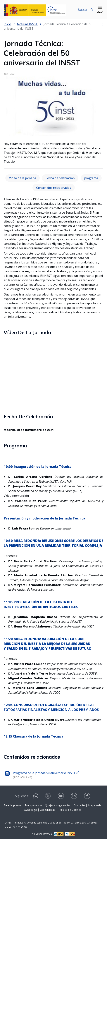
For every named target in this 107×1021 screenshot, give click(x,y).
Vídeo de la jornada (22, 178)
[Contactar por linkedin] (74, 796)
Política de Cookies (70, 809)
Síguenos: (22, 796)
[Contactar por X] (48, 796)
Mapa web (94, 805)
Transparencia (33, 805)
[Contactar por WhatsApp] (36, 797)
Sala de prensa (12, 805)
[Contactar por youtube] (61, 796)
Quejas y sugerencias (57, 805)
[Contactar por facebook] (87, 796)
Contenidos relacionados (53, 188)
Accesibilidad (47, 809)
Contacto (79, 805)
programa (91, 178)
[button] (99, 10)
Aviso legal (30, 809)
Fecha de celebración (60, 178)
